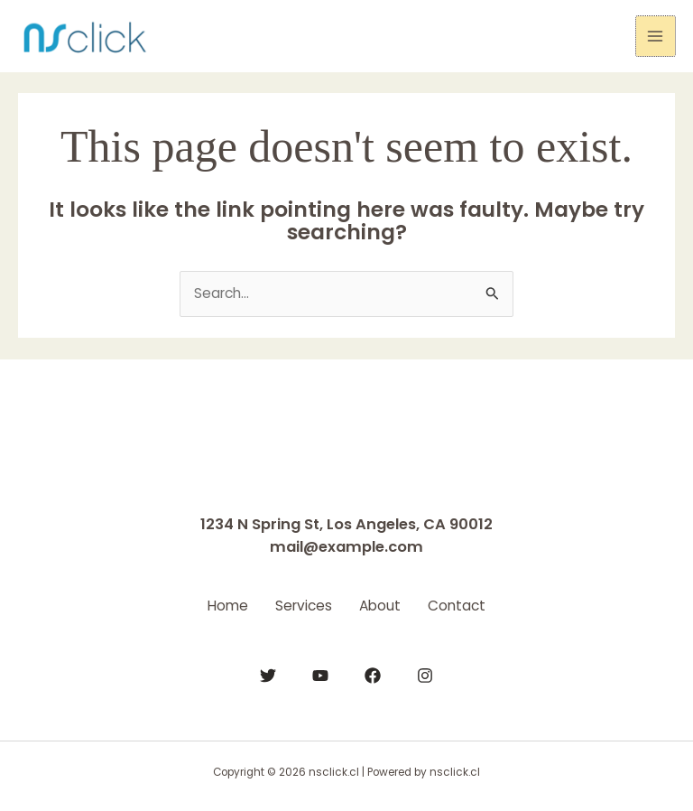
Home (214, 604)
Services (299, 604)
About (384, 604)
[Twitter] (268, 673)
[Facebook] (373, 673)
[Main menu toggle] (655, 35)
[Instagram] (425, 673)
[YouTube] (320, 673)
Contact (470, 604)
